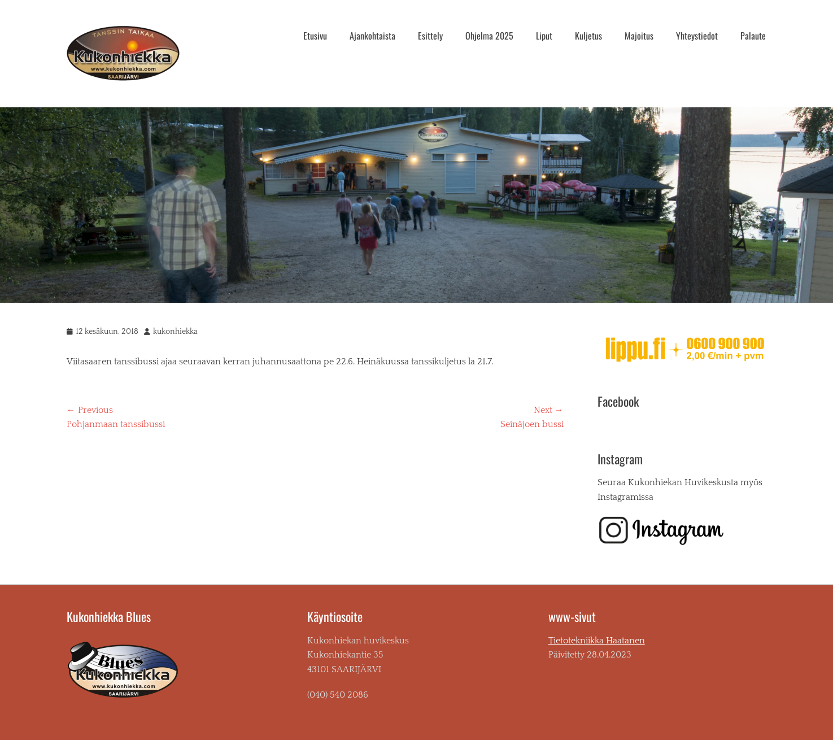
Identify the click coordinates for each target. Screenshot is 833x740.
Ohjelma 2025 (489, 35)
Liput (544, 35)
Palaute (753, 35)
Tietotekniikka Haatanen (596, 640)
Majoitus (639, 35)
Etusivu (315, 35)
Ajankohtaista (372, 35)
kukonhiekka (175, 331)
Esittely (430, 35)
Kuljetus (588, 35)
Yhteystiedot (697, 35)
